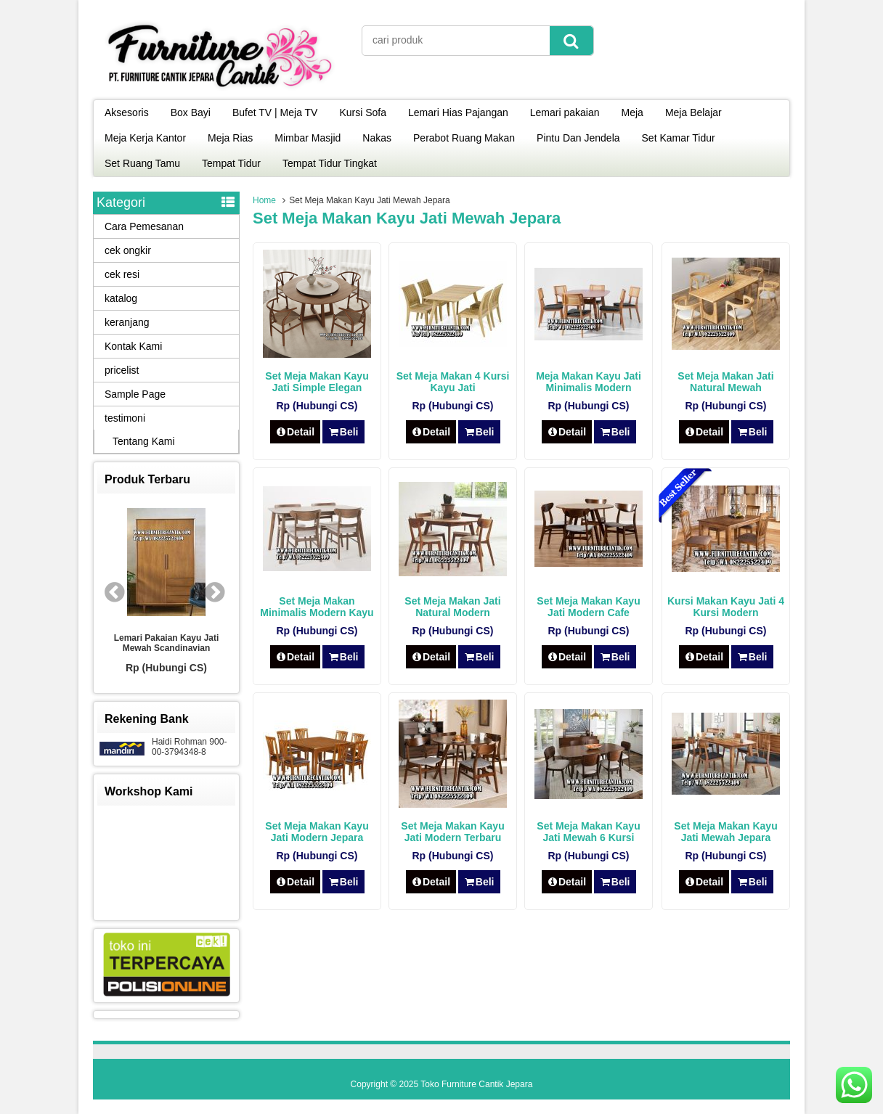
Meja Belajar (693, 112)
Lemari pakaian (565, 112)
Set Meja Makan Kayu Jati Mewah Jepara (725, 831)
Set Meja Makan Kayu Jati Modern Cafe (588, 606)
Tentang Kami (144, 441)
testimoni (125, 418)
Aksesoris (127, 112)
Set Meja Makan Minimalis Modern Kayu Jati (316, 612)
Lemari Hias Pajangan (458, 112)
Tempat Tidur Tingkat (329, 163)
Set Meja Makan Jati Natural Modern (452, 606)
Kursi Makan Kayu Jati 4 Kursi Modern (725, 606)
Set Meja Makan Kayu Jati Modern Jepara (316, 831)
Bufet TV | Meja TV (275, 112)
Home (264, 200)
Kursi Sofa (362, 112)
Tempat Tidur (231, 163)
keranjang (127, 322)
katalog (121, 298)
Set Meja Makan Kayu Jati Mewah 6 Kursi (588, 831)
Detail (295, 432)
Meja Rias (230, 138)
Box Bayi (191, 112)
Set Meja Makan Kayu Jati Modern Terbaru (452, 831)
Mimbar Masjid (307, 138)
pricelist (122, 370)
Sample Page (135, 394)
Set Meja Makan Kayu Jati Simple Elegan (316, 381)
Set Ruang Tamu (142, 163)
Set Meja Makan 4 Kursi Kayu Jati (453, 381)
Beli (343, 432)
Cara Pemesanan (144, 226)
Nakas (376, 138)
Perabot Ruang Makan (464, 138)
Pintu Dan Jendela (578, 138)
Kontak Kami (133, 346)
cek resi (122, 274)
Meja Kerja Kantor (145, 138)
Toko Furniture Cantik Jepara (476, 1084)
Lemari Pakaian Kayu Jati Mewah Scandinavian (166, 643)
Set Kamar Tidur (678, 138)
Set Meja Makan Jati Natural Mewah (725, 381)
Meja (632, 112)
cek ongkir (128, 250)
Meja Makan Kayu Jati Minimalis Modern (588, 381)
